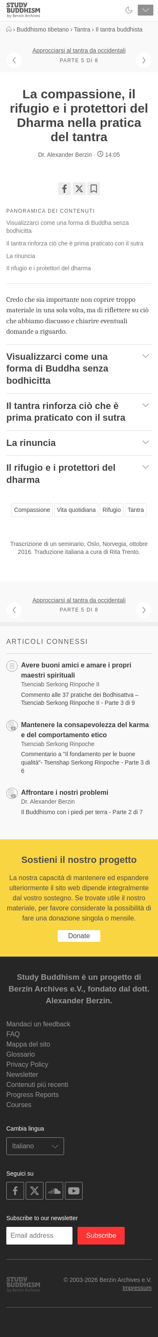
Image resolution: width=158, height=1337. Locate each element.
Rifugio (111, 509)
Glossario (20, 1054)
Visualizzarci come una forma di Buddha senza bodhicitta (67, 227)
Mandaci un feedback (38, 1024)
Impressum (137, 1287)
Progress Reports (32, 1094)
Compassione (32, 509)
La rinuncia (20, 256)
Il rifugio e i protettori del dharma (48, 268)
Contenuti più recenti (37, 1084)
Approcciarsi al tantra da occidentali (79, 50)
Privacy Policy (27, 1064)
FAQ (13, 1034)
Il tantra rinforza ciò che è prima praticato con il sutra (74, 243)
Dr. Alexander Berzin (65, 154)
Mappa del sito (28, 1044)
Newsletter (22, 1074)
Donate (79, 935)
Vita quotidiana (76, 509)
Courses (19, 1104)
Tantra (136, 509)
